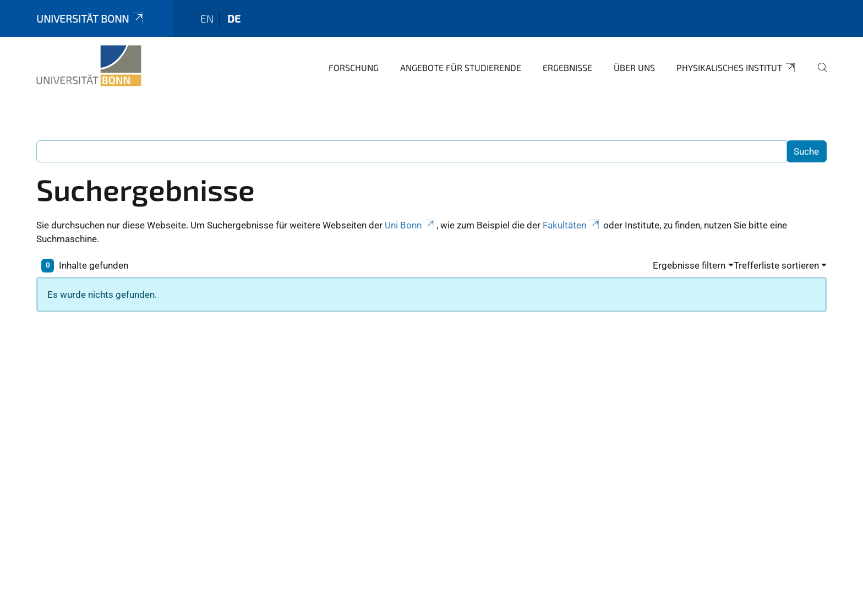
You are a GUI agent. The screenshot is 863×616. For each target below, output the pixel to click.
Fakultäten (572, 225)
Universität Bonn (90, 18)
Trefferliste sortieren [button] (776, 265)
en (207, 18)
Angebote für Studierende (460, 67)
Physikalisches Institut (736, 67)
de (234, 18)
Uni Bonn (410, 225)
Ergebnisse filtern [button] (689, 265)
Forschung (354, 67)
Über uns (634, 67)
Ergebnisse (567, 67)
